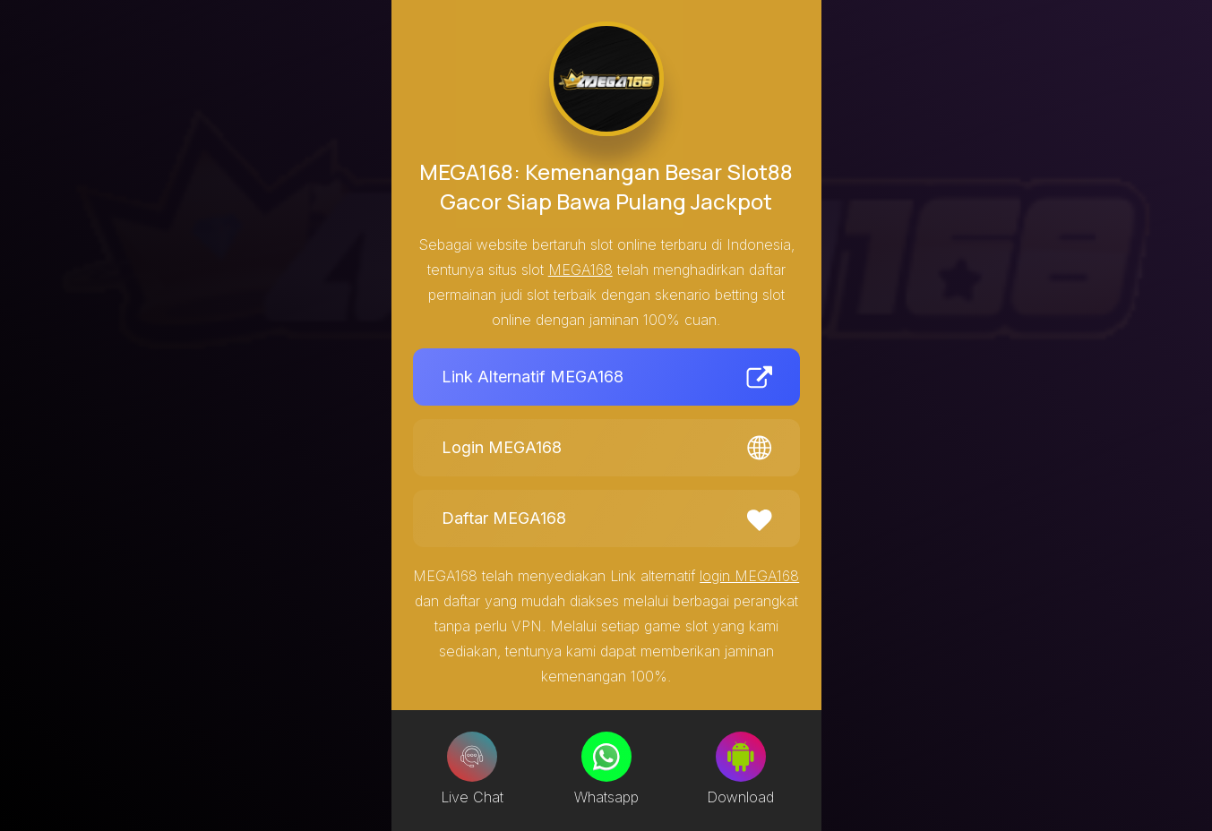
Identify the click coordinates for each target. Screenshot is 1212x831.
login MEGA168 (749, 576)
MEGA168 (580, 269)
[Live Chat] (472, 757)
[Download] (741, 757)
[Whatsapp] (606, 757)
